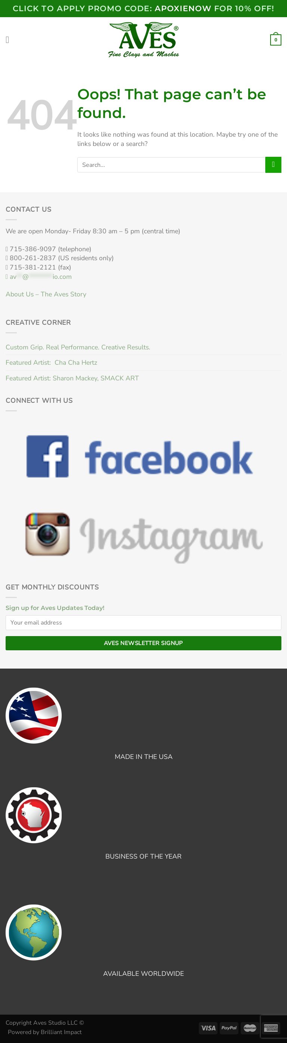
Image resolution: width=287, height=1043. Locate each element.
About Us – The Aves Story (46, 294)
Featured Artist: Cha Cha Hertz (51, 362)
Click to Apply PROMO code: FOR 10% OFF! (143, 8)
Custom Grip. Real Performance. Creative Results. (78, 347)
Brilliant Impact (61, 1032)
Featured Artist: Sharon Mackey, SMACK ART (72, 378)
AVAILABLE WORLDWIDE (143, 973)
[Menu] (11, 40)
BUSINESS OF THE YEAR (143, 856)
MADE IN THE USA (144, 756)
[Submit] (273, 165)
